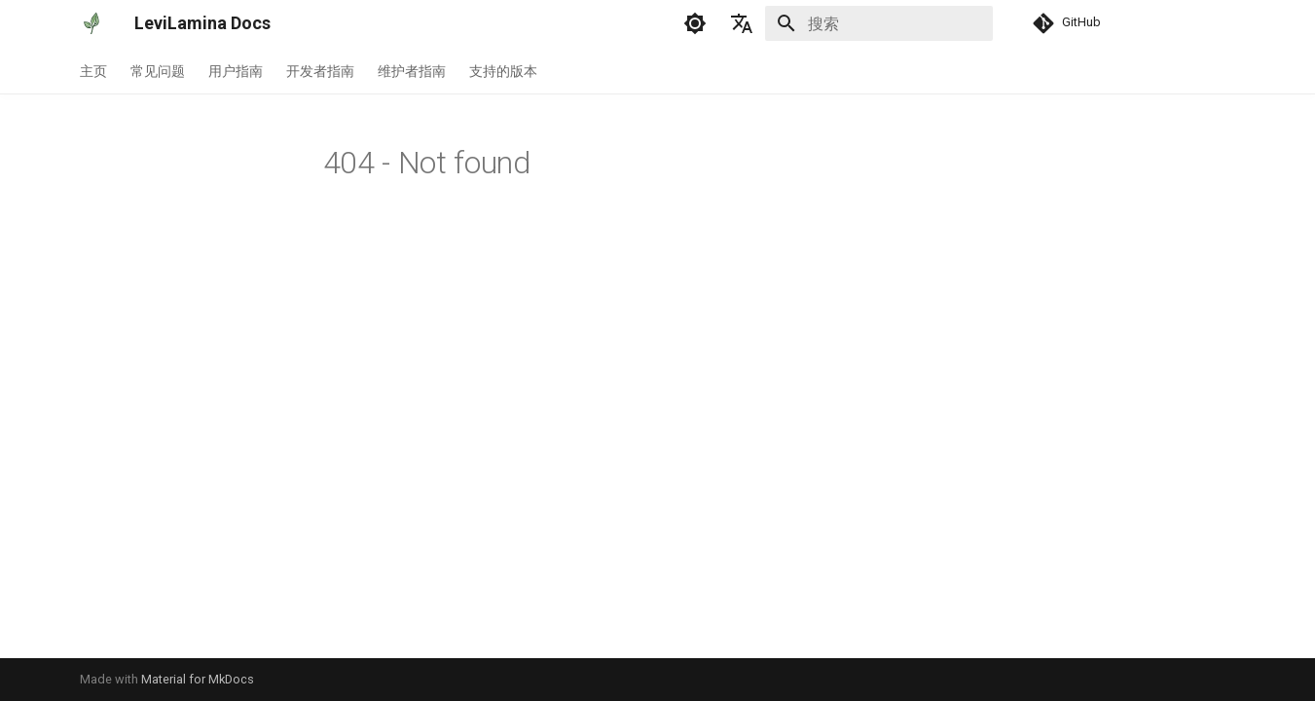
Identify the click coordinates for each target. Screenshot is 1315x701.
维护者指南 (412, 71)
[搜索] (879, 23)
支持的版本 (503, 71)
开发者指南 (320, 71)
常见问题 (157, 71)
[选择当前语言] (741, 23)
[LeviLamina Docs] (91, 23)
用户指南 (235, 71)
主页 (93, 71)
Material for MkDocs (197, 679)
